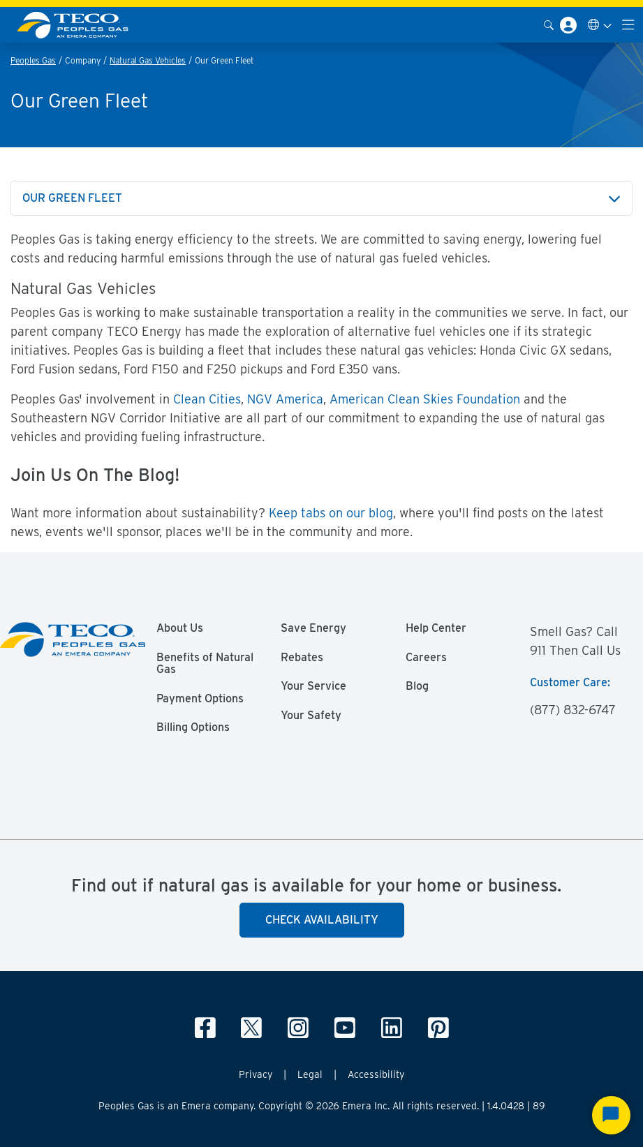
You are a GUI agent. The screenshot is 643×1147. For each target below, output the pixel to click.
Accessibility (376, 1074)
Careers (426, 657)
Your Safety (311, 715)
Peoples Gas (33, 60)
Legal (310, 1074)
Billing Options (193, 727)
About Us (179, 628)
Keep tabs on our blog (331, 512)
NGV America (285, 399)
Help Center (436, 628)
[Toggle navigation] (628, 25)
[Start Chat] (611, 1115)
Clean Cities (207, 399)
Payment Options (200, 699)
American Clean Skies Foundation (425, 399)
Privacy (255, 1074)
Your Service (313, 686)
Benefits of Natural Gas (204, 663)
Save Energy (313, 628)
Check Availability (321, 919)
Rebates (302, 657)
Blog (417, 686)
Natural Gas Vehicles (148, 60)
